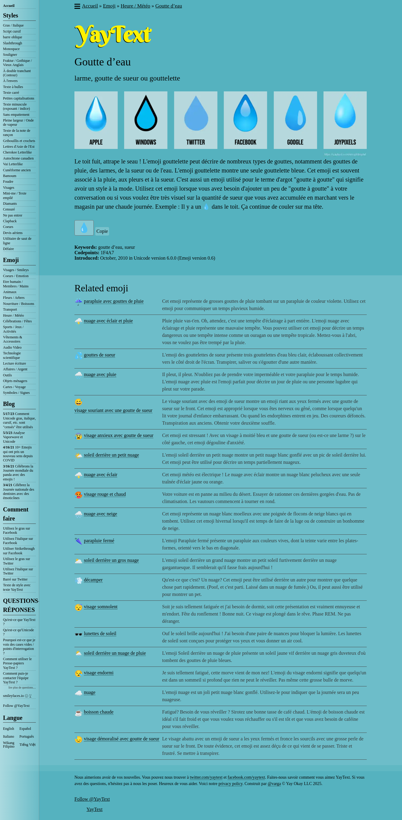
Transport (10, 309)
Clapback (10, 221)
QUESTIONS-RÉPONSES (19, 605)
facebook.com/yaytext (246, 777)
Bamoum (9, 176)
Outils (7, 375)
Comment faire (15, 514)
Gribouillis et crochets (19, 141)
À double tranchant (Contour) (17, 73)
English (8, 729)
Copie (102, 231)
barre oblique (12, 37)
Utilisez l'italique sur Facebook (18, 541)
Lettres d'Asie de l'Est (19, 146)
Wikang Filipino (8, 745)
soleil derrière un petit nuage (111, 454)
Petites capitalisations (18, 98)
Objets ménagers (15, 381)
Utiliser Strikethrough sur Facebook (19, 550)
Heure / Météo (13, 315)
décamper (93, 579)
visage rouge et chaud (105, 494)
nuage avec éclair (100, 474)
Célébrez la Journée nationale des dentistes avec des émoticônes (18, 491)
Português (27, 736)
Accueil (8, 6)
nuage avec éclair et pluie (108, 320)
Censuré (9, 209)
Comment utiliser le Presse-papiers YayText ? (17, 663)
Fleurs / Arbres (13, 298)
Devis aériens (13, 233)
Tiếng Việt (28, 744)
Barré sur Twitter (15, 579)
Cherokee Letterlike (17, 152)
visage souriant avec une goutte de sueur (113, 410)
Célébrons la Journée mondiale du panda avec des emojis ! (18, 472)
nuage (89, 692)
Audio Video (12, 347)
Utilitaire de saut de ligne (17, 240)
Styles (10, 15)
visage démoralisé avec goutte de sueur (121, 738)
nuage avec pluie (100, 374)
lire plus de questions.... (22, 687)
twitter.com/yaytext (206, 777)
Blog (9, 404)
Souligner (10, 54)
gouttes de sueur (99, 354)
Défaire (8, 249)
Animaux (10, 292)
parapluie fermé (99, 540)
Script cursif (12, 31)
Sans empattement (16, 114)
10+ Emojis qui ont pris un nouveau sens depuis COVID (18, 453)
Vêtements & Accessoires (12, 339)
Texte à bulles (13, 87)
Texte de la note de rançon (16, 132)
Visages (8, 187)
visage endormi (98, 672)
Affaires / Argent (15, 369)
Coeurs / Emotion (16, 276)
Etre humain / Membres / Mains (16, 284)
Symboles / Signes (16, 393)
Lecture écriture (14, 363)
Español (25, 729)
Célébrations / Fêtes (17, 321)
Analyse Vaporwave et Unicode (14, 437)
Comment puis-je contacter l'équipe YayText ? (15, 677)
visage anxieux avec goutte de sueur (118, 435)
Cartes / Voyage (14, 387)
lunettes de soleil (100, 633)
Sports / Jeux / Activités (13, 329)
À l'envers (10, 81)
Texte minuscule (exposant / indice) (16, 106)
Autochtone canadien (18, 158)
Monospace (11, 49)
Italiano (8, 736)
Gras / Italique (13, 25)
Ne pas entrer (12, 215)
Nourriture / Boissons (18, 304)
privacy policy (230, 783)
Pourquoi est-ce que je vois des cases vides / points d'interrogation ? (19, 646)
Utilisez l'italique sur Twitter (18, 571)
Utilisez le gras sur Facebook (16, 530)
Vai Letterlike (13, 164)
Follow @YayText (16, 706)
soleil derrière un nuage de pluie (115, 653)
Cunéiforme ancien (17, 170)
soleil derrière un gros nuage (111, 560)
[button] (77, 7)
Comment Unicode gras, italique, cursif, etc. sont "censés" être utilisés (19, 420)
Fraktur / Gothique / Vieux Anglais (17, 63)
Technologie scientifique (12, 355)
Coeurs (8, 227)
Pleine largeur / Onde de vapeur (18, 122)
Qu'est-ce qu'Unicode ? (18, 632)
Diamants (10, 203)
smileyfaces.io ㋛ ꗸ (17, 696)
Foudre (8, 181)
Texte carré (11, 92)
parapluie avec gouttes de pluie (113, 301)
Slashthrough (12, 43)
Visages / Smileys (16, 270)
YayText (94, 809)
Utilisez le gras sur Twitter (16, 561)
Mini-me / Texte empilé (15, 195)
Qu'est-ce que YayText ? (19, 622)
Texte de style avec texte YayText (16, 587)
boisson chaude (98, 711)
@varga (274, 783)
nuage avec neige (100, 513)
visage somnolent (101, 606)
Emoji (11, 260)
